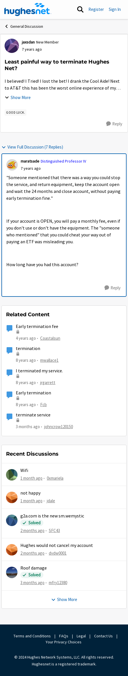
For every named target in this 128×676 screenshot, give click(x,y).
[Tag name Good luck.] (15, 112)
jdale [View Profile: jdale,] (51, 500)
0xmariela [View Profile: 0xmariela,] (55, 478)
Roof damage (33, 568)
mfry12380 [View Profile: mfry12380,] (58, 582)
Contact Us (103, 636)
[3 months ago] (32, 583)
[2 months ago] (32, 530)
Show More (18, 97)
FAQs (63, 636)
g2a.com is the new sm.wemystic (52, 516)
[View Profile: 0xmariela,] (12, 475)
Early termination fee (37, 326)
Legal (81, 636)
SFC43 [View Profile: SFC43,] (54, 530)
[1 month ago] (31, 478)
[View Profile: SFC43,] (12, 520)
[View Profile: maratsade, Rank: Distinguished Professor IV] (12, 165)
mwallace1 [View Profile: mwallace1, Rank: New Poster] (49, 360)
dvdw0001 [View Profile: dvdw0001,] (58, 553)
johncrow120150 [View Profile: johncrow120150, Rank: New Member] (58, 426)
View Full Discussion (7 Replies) (32, 147)
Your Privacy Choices (64, 642)
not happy (30, 493)
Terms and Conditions (32, 636)
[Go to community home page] (27, 9)
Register (96, 9)
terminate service (33, 415)
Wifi (24, 470)
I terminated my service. (39, 371)
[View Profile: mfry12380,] (12, 572)
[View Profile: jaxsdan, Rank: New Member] (12, 46)
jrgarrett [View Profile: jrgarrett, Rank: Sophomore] (47, 382)
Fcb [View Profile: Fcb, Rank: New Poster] (43, 404)
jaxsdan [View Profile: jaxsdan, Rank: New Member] (28, 42)
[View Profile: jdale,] (12, 497)
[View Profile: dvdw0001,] (12, 550)
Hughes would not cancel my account (56, 545)
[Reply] (114, 124)
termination (28, 348)
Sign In (115, 9)
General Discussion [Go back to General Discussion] (23, 26)
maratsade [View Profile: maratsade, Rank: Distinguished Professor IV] (30, 161)
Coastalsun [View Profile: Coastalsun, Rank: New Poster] (50, 338)
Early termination (33, 393)
